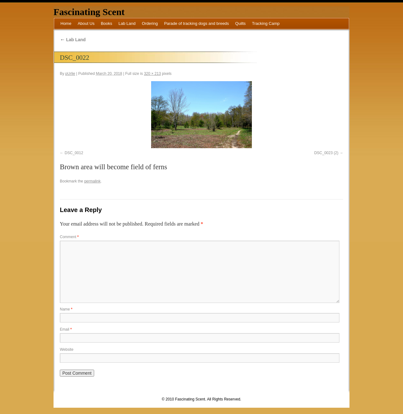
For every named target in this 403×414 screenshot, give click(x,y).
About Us (86, 23)
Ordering (150, 23)
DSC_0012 (74, 153)
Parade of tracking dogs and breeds (196, 23)
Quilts (240, 23)
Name (66, 309)
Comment (69, 237)
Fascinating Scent (89, 12)
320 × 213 (152, 73)
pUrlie (70, 73)
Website (66, 349)
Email (66, 329)
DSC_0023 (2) (326, 153)
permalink (92, 181)
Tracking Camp (266, 23)
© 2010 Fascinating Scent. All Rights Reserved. (201, 399)
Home (65, 23)
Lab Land (126, 23)
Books (106, 23)
